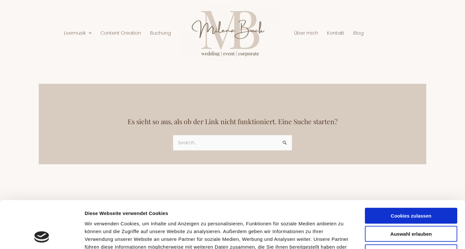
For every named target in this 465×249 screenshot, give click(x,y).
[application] (88, 33)
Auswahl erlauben (411, 189)
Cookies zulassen (411, 171)
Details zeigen (343, 236)
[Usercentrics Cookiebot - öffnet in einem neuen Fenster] (42, 236)
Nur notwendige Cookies (411, 208)
